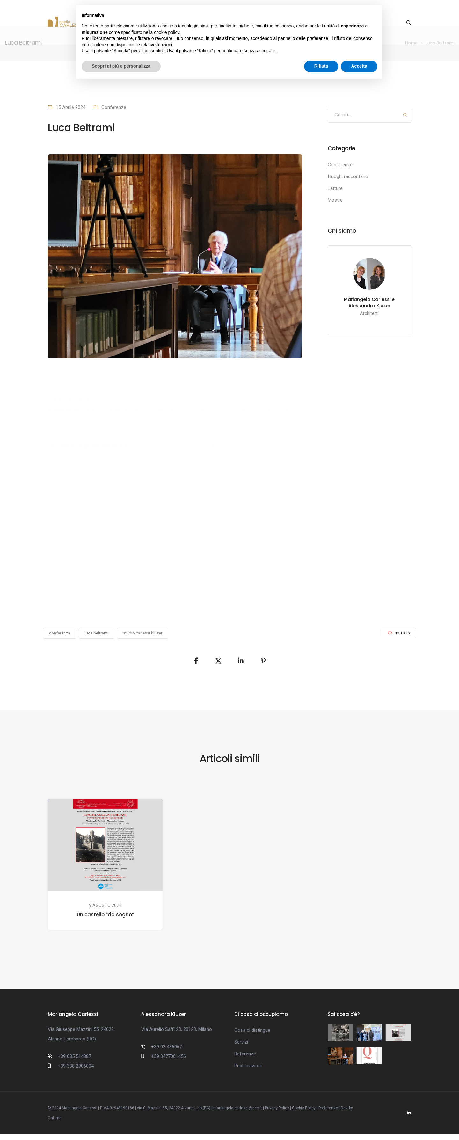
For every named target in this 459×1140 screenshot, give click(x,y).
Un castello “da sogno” (105, 914)
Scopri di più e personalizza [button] (121, 66)
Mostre (335, 200)
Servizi (241, 1044)
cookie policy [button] (166, 32)
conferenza (59, 633)
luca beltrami (96, 633)
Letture (335, 188)
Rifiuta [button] (321, 66)
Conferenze (113, 107)
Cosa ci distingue (252, 1032)
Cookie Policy (304, 1114)
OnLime (55, 1124)
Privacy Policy (277, 1114)
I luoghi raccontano (348, 176)
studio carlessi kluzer (142, 633)
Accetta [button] (359, 66)
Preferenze (328, 1114)
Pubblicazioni (248, 1068)
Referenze (245, 1056)
